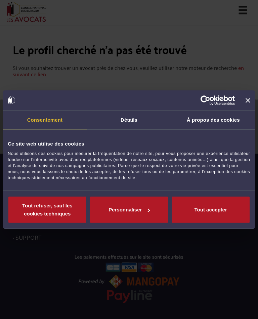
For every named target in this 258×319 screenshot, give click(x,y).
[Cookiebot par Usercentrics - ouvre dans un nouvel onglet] (205, 100)
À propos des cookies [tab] (213, 119)
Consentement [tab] (44, 119)
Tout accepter (211, 209)
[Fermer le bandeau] (248, 100)
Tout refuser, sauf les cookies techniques (47, 209)
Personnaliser (129, 209)
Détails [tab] (129, 119)
